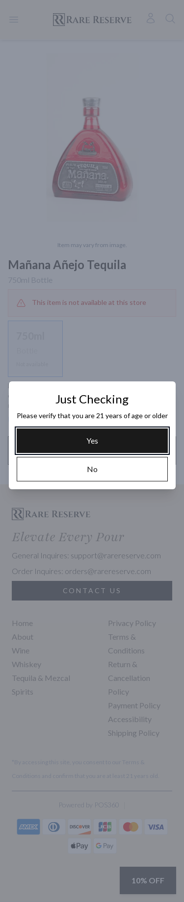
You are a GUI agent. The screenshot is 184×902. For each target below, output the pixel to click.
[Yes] (92, 440)
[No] (92, 469)
